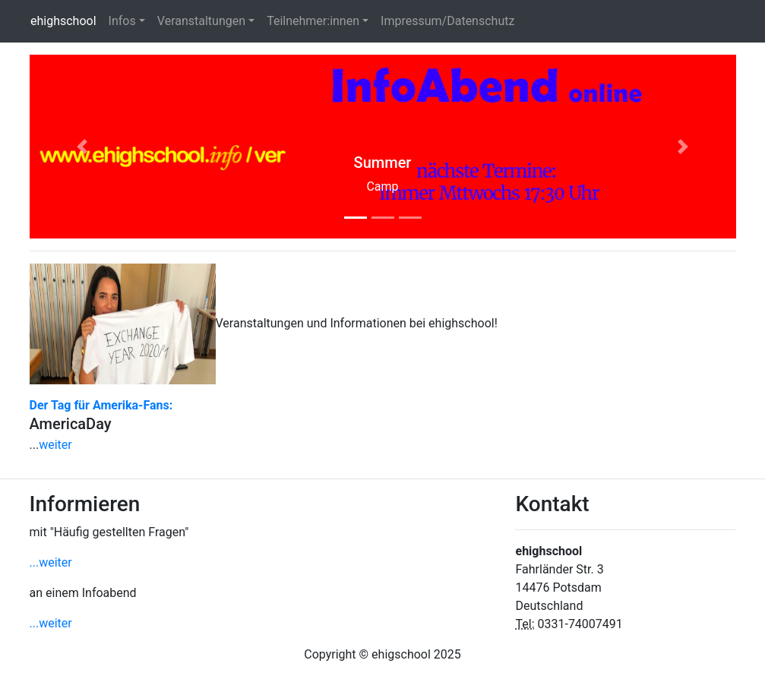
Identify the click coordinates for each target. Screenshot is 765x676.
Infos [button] (122, 21)
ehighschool (66, 19)
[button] (83, 146)
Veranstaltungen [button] (201, 21)
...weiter (51, 562)
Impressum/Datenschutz (447, 21)
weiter (55, 445)
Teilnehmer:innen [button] (313, 21)
